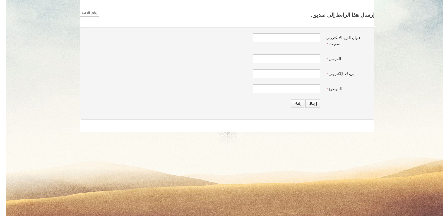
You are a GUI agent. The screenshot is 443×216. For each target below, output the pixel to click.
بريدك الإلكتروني (334, 74)
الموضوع (328, 89)
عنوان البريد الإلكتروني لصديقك (338, 41)
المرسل (328, 59)
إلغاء (292, 103)
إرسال (307, 103)
